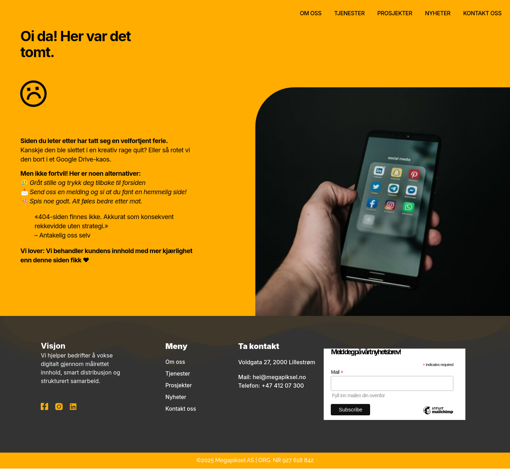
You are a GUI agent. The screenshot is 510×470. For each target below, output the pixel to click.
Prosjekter (394, 13)
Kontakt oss (482, 13)
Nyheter (437, 13)
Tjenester (349, 13)
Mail (337, 373)
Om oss (310, 13)
